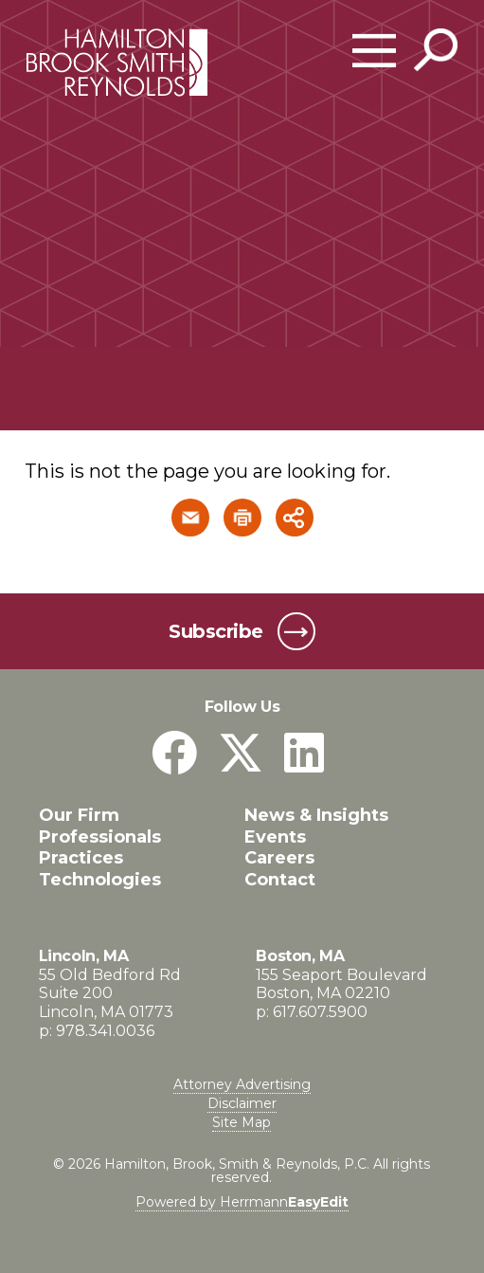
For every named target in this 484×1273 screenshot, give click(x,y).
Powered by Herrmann (242, 1201)
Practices (81, 857)
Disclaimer (242, 1103)
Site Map (241, 1122)
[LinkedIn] (304, 753)
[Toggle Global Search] (435, 50)
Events (275, 837)
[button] (190, 517)
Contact (279, 879)
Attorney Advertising (242, 1084)
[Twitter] (240, 753)
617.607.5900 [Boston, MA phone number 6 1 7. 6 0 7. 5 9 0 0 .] (320, 1012)
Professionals (100, 837)
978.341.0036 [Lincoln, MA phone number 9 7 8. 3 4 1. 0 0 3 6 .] (105, 1031)
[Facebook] (174, 753)
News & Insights (316, 815)
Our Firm (79, 815)
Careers (279, 857)
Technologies (100, 879)
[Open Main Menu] (374, 50)
